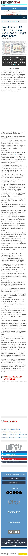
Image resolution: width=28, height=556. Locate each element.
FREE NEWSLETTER (14, 482)
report (14, 154)
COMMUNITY (11, 540)
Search (14, 8)
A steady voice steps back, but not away (11, 432)
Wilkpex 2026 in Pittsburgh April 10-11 (10, 429)
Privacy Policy (16, 542)
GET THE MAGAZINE (14, 478)
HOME (4, 21)
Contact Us (9, 542)
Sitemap (23, 542)
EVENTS (18, 540)
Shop (3, 542)
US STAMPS (16, 21)
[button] (2, 50)
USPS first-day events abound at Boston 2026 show (14, 434)
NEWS (9, 21)
